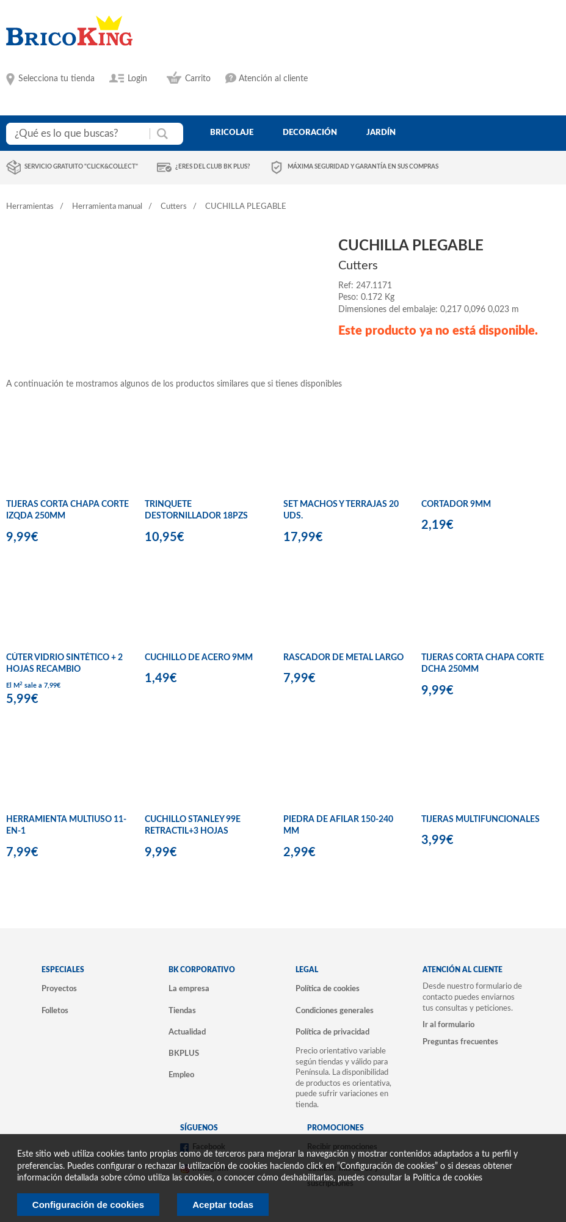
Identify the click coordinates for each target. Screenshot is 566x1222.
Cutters (174, 207)
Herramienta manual (107, 207)
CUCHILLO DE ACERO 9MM (199, 657)
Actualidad (187, 1032)
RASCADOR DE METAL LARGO (343, 657)
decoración (310, 132)
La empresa (189, 988)
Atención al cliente (273, 79)
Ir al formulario (448, 1024)
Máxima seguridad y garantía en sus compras (363, 167)
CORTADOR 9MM (456, 504)
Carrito (198, 79)
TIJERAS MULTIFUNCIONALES (480, 819)
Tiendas (182, 1010)
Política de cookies (328, 988)
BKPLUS (184, 1053)
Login (137, 79)
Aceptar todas (222, 1204)
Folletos (55, 1010)
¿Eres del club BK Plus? (212, 167)
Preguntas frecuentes (460, 1042)
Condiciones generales (335, 1010)
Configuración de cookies (88, 1204)
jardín (381, 132)
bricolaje (231, 132)
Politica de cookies (447, 1178)
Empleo (181, 1074)
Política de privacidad (332, 1032)
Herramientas (30, 207)
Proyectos (59, 988)
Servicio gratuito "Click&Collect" (81, 167)
